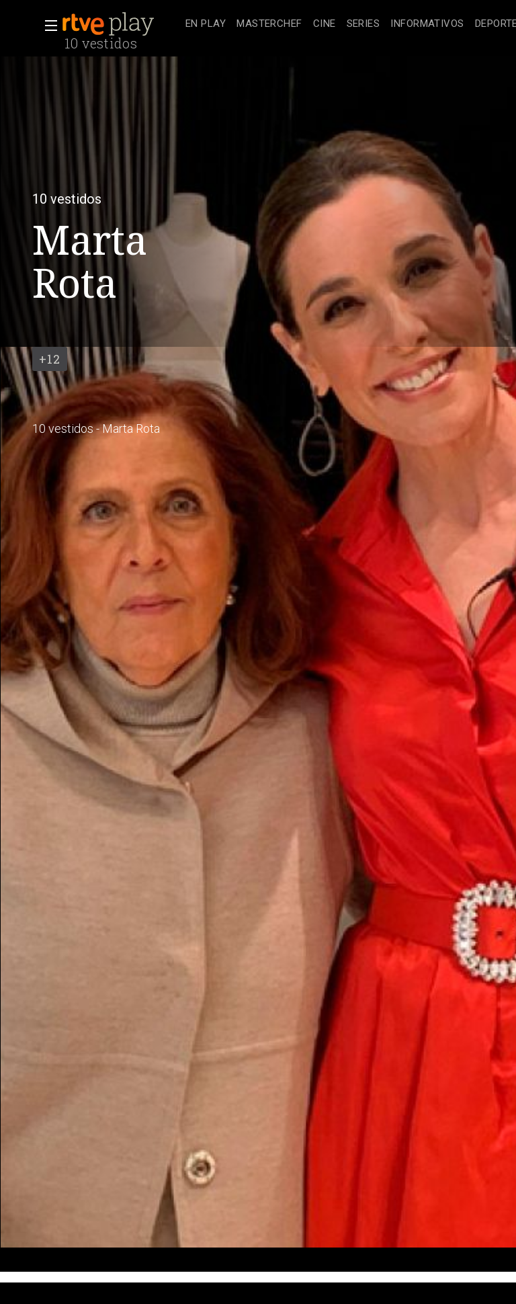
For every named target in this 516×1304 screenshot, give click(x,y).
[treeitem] (205, 24)
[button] (47, 25)
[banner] (121, 24)
